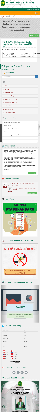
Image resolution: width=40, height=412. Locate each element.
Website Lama (34, 35)
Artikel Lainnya (32, 173)
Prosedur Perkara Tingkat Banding (12, 128)
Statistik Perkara (7, 131)
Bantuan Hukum (7, 125)
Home (2, 16)
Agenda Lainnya (32, 193)
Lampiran (37, 55)
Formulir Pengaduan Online (10, 138)
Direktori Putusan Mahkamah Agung (12, 122)
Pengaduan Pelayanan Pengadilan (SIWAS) (14, 135)
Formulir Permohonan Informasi (11, 141)
